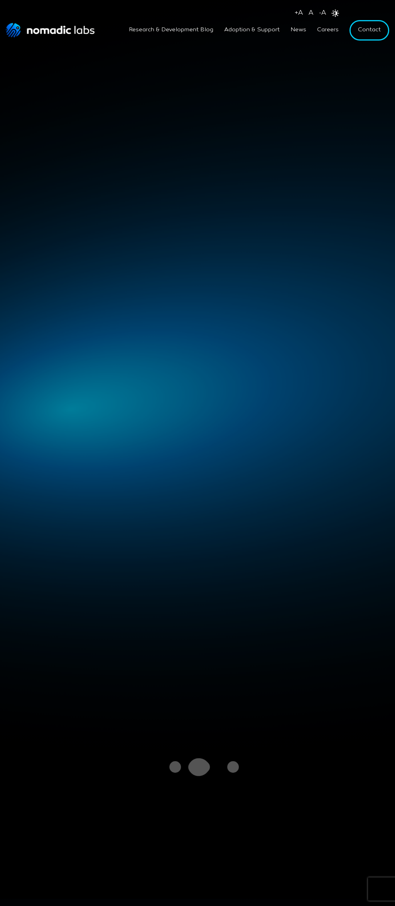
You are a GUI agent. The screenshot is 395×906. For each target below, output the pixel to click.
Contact (369, 30)
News (298, 30)
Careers (328, 30)
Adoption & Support (252, 30)
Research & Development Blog (171, 30)
